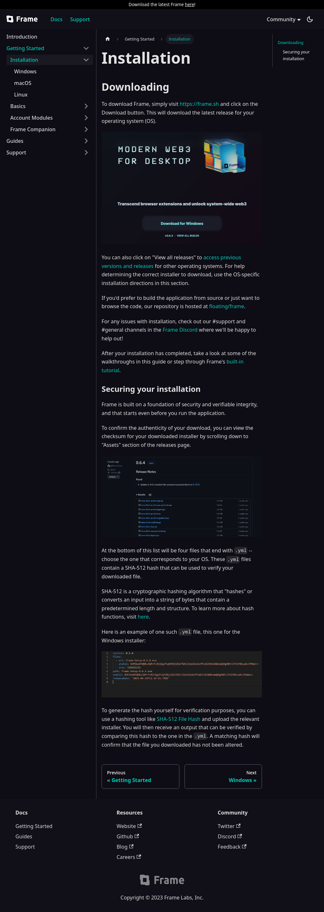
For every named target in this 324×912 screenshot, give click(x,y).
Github (128, 836)
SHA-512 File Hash (179, 719)
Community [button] (281, 19)
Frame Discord (180, 329)
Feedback (232, 846)
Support (80, 19)
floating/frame (226, 306)
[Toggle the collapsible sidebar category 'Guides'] (86, 141)
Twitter (229, 826)
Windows (25, 71)
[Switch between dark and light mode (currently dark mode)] (310, 19)
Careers (129, 857)
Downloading (290, 42)
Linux (21, 94)
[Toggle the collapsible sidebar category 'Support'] (86, 152)
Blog (125, 846)
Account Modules (31, 117)
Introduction (21, 36)
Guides (14, 140)
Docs (56, 19)
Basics (17, 106)
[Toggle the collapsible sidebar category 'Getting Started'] (86, 48)
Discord (230, 836)
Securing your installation (296, 55)
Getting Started (25, 48)
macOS (23, 83)
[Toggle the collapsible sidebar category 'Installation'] (86, 60)
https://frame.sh (199, 103)
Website (129, 826)
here (189, 4)
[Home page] (108, 39)
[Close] (316, 4)
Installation (24, 59)
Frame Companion (33, 129)
